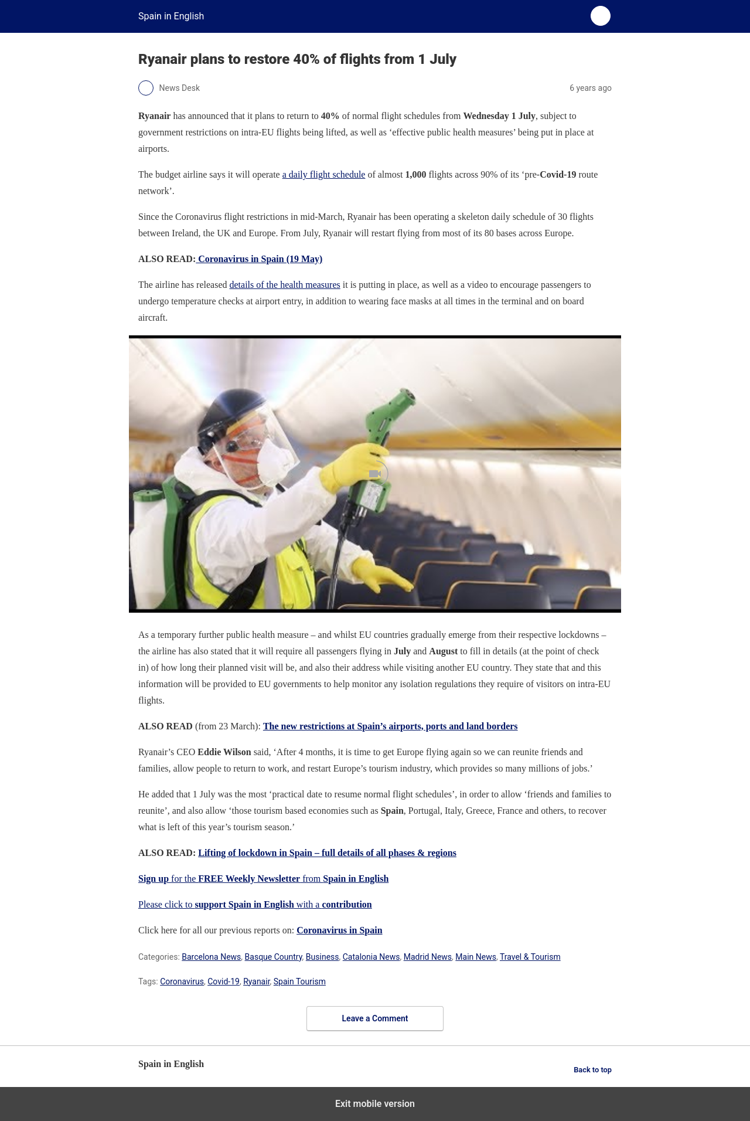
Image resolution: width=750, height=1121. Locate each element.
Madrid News (428, 957)
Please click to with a (255, 904)
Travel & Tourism (530, 957)
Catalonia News (371, 957)
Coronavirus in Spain (339, 930)
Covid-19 (223, 981)
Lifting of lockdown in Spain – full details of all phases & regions (327, 853)
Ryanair (256, 981)
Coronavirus (182, 981)
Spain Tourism (300, 981)
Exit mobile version (375, 1103)
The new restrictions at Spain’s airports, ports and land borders (390, 726)
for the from (263, 879)
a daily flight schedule (324, 174)
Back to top (593, 1069)
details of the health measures (284, 285)
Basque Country (273, 957)
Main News (475, 957)
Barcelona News (211, 957)
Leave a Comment (375, 1018)
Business (322, 957)
